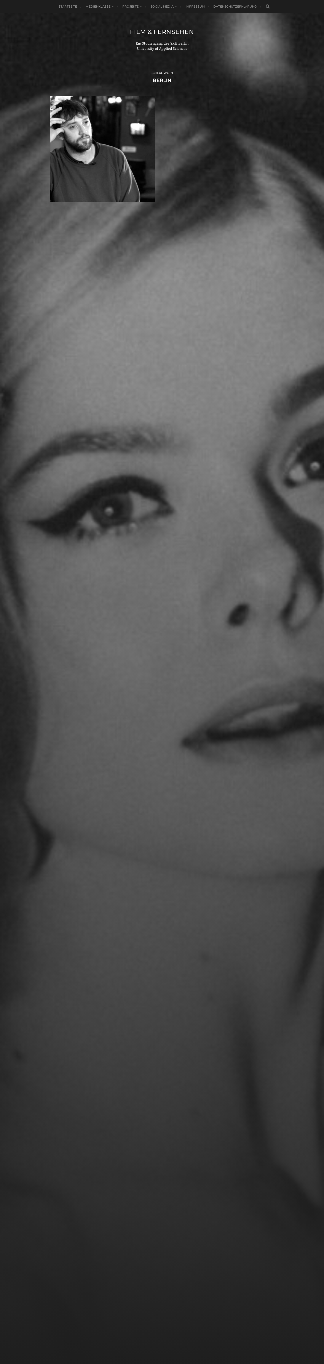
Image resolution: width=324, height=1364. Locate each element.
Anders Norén (171, 1345)
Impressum (195, 6)
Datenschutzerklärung (235, 6)
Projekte (130, 6)
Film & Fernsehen (162, 31)
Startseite (68, 6)
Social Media (162, 6)
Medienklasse (98, 6)
